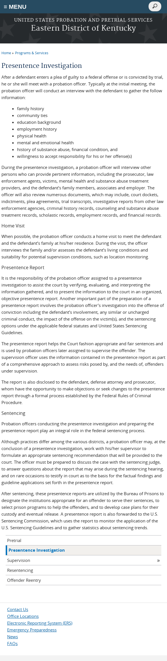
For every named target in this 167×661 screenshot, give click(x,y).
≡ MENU (15, 6)
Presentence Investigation (37, 550)
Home (6, 53)
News (12, 636)
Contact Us (17, 609)
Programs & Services (31, 53)
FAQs (12, 643)
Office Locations (23, 616)
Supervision (18, 560)
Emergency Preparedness (32, 630)
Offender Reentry (24, 580)
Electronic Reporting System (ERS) (39, 623)
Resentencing (20, 570)
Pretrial (14, 540)
